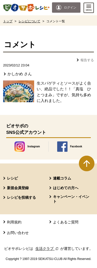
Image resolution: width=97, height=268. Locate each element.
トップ (7, 21)
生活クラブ (47, 248)
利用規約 (14, 222)
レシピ (12, 178)
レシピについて (29, 21)
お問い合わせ (18, 233)
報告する (87, 60)
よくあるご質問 (65, 222)
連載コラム (62, 178)
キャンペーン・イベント (71, 199)
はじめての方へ (65, 188)
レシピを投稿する (21, 197)
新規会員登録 (18, 188)
